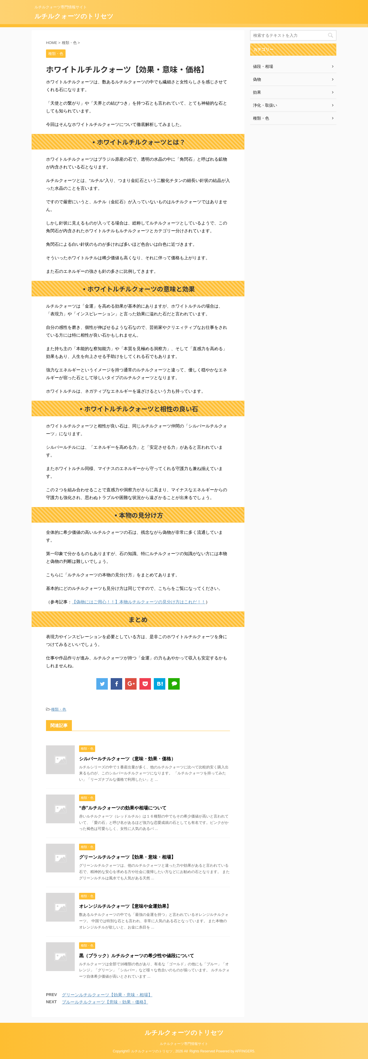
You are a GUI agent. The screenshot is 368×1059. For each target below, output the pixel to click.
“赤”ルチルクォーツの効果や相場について (122, 807)
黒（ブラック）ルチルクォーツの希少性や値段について (136, 955)
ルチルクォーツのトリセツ (74, 16)
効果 (257, 92)
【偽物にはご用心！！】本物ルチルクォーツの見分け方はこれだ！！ (139, 601)
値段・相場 (263, 66)
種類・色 (58, 709)
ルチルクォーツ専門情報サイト (184, 1044)
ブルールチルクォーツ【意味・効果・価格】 (105, 1001)
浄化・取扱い (265, 105)
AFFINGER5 (244, 1051)
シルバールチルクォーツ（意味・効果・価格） (127, 758)
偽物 (257, 79)
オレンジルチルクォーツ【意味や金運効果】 (125, 906)
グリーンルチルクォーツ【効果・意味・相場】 (127, 857)
